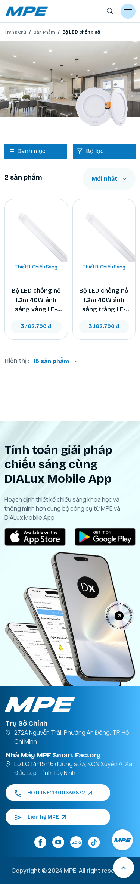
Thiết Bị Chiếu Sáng (36, 267)
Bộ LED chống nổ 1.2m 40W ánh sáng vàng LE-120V (36, 300)
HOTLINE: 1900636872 (53, 793)
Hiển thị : (16, 360)
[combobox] (109, 179)
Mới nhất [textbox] (104, 178)
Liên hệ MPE (40, 817)
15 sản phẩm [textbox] (51, 361)
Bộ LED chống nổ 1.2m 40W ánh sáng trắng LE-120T (103, 300)
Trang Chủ (15, 32)
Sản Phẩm (44, 32)
